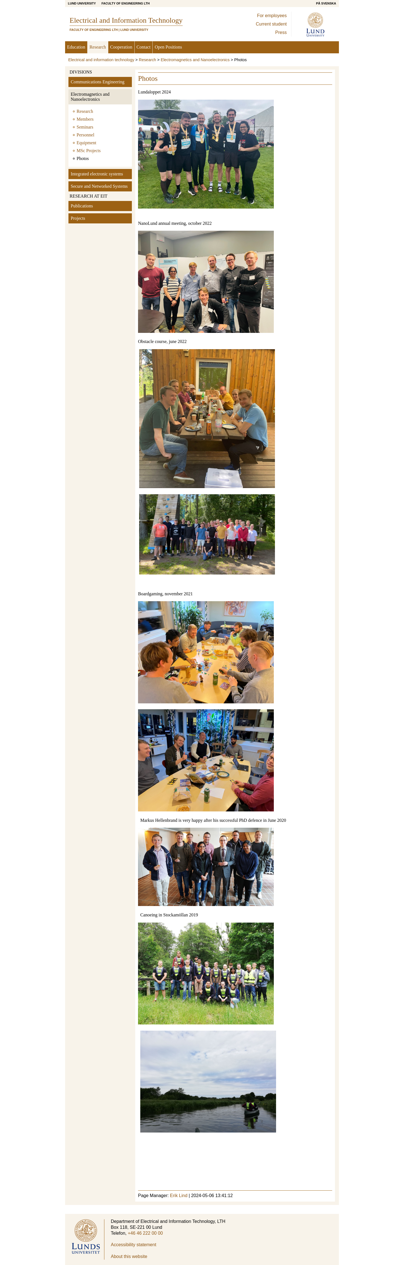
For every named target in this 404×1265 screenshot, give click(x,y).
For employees (272, 15)
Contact (144, 47)
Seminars (85, 127)
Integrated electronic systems (97, 173)
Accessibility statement (133, 1244)
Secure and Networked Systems (99, 186)
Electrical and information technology (101, 60)
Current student (271, 24)
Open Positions (168, 47)
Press (281, 32)
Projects (78, 218)
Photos (83, 158)
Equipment (86, 142)
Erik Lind (178, 1195)
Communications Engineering (98, 81)
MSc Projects (89, 150)
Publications (82, 205)
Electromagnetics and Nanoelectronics (195, 60)
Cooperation (121, 47)
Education (76, 47)
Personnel (85, 134)
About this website (129, 1256)
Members (85, 119)
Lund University (82, 3)
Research (97, 47)
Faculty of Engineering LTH (126, 3)
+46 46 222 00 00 (145, 1233)
